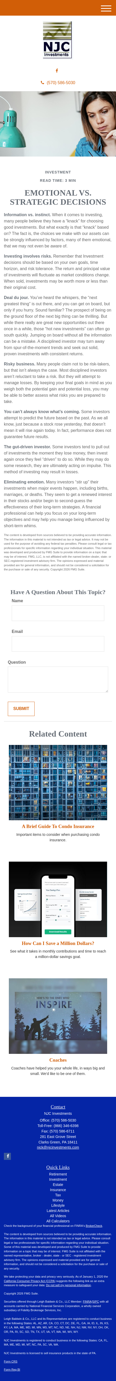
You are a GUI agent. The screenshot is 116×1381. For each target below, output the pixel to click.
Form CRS (10, 1361)
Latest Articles (58, 1211)
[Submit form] (21, 709)
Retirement (58, 1174)
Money (58, 1200)
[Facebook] (57, 71)
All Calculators (57, 1221)
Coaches (58, 1060)
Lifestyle (58, 1205)
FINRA (87, 1301)
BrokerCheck (94, 1225)
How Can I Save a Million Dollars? (58, 943)
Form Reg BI (12, 1369)
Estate (58, 1185)
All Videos (58, 1216)
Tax (58, 1195)
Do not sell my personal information (68, 1285)
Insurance (58, 1190)
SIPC (95, 1301)
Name (17, 601)
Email (17, 631)
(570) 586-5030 (58, 82)
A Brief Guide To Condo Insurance (58, 826)
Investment (58, 1179)
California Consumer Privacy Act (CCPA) (29, 1281)
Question (17, 662)
